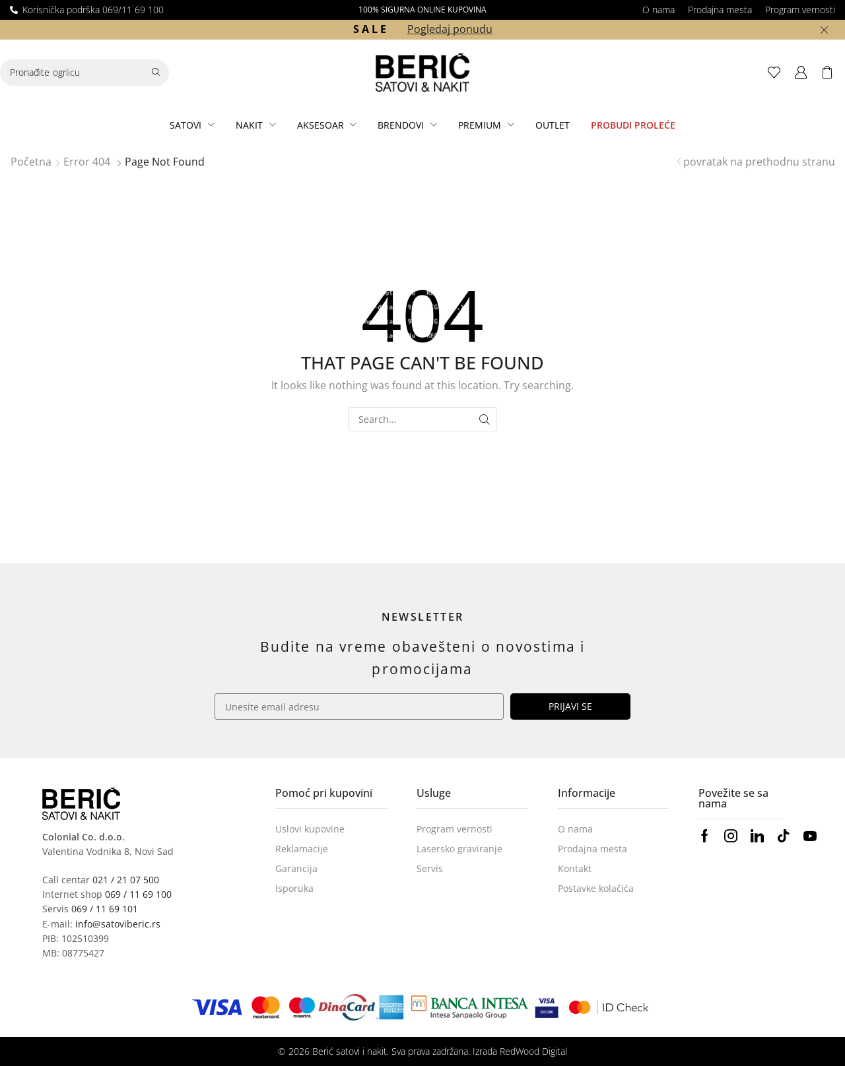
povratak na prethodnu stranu (759, 161)
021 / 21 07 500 (125, 879)
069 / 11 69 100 (138, 894)
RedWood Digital (533, 1051)
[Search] (156, 72)
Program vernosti (800, 9)
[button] (778, 72)
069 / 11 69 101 (104, 908)
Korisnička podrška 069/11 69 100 (93, 9)
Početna (31, 161)
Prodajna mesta (720, 9)
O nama (658, 9)
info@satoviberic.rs (117, 924)
